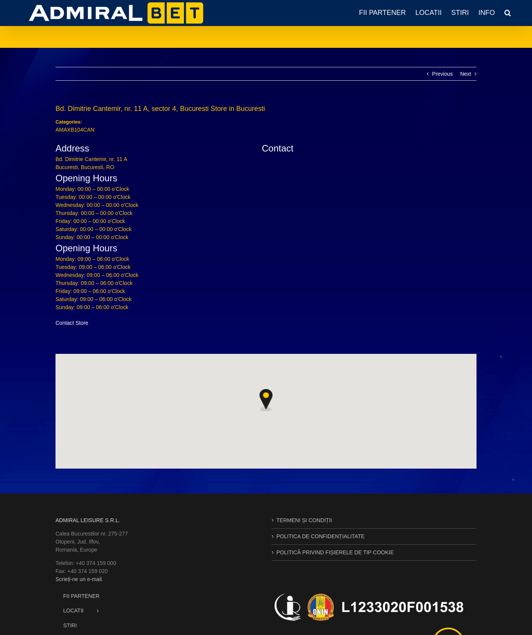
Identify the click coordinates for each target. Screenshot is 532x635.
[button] (507, 12)
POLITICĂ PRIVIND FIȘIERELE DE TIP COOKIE (335, 552)
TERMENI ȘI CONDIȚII (304, 520)
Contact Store (71, 323)
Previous (442, 74)
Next (465, 74)
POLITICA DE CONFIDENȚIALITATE (320, 536)
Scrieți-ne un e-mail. (79, 579)
